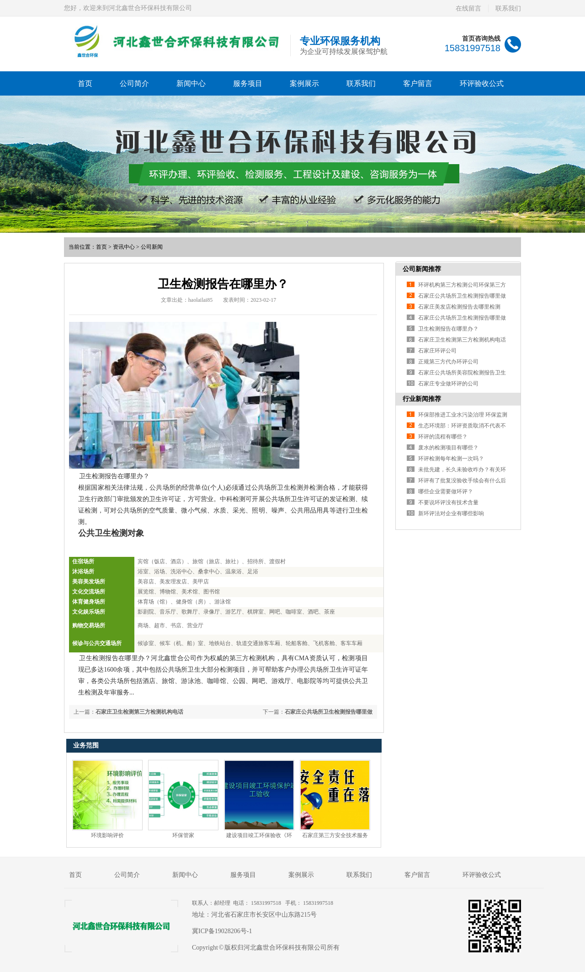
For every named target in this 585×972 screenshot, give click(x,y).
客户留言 (417, 83)
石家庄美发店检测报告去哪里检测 (459, 307)
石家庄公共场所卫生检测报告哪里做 (328, 712)
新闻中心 (191, 83)
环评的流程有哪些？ (443, 436)
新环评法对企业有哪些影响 (451, 513)
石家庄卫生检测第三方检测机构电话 (139, 712)
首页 (85, 83)
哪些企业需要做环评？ (445, 491)
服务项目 (247, 83)
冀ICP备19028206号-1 (222, 931)
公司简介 (134, 83)
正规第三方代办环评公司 (448, 361)
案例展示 (304, 83)
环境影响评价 (107, 835)
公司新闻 (152, 247)
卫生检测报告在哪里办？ (448, 329)
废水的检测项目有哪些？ (448, 447)
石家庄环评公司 (437, 350)
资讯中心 (124, 247)
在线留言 (468, 8)
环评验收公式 (482, 83)
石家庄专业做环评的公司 (448, 383)
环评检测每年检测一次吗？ (451, 458)
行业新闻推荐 (422, 398)
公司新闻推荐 (422, 269)
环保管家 (183, 835)
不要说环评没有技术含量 (448, 502)
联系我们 (508, 8)
